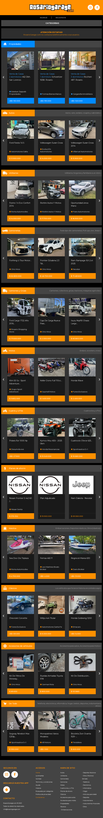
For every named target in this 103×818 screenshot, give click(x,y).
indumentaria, (95, 703)
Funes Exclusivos (79, 392)
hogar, (71, 703)
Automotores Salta (18, 151)
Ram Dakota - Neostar (81, 498)
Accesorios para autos (67, 797)
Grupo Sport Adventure (15, 390)
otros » (98, 706)
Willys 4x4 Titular (48, 618)
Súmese (38, 779)
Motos (62, 785)
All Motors (45, 742)
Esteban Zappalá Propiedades (17, 92)
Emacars (75, 627)
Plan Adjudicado (47, 498)
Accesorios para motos (90, 646)
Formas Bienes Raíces (50, 94)
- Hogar (84, 791)
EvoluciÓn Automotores (46, 150)
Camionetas (64, 779)
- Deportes (85, 797)
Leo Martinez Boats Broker (49, 568)
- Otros (84, 807)
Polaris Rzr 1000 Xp (18, 440)
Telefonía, (41, 703)
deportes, (84, 703)
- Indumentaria (87, 800)
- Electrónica (86, 785)
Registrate (61, 18)
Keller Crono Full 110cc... (51, 380)
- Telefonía (85, 782)
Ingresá (43, 18)
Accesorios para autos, (70, 646)
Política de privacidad (43, 794)
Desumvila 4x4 (16, 449)
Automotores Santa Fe (51, 627)
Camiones (63, 782)
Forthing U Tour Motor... (20, 260)
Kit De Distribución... (80, 676)
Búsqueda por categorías (44, 791)
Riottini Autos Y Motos (50, 203)
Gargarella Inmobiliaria (82, 94)
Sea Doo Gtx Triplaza (19, 558)
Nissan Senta (15, 509)
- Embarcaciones (66, 810)
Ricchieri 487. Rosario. (81, 77)
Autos (62, 773)
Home (38, 773)
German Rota (47, 684)
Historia (38, 788)
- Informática (86, 788)
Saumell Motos (47, 392)
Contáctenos (40, 797)
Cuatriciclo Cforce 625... (81, 440)
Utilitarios (63, 776)
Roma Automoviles (18, 212)
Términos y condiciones (44, 782)
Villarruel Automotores (82, 151)
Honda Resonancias (49, 449)
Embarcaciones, (63, 528)
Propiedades (64, 803)
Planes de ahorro (66, 791)
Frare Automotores (80, 212)
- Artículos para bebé (89, 794)
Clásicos (63, 794)
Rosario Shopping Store (18, 330)
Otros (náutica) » (94, 528)
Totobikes (76, 742)
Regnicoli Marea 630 (80, 558)
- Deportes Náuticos (89, 773)
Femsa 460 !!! (46, 558)
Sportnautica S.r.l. (79, 449)
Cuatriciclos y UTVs (67, 788)
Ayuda (38, 785)
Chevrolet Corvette (18, 618)
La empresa (40, 776)
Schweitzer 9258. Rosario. (51, 77)
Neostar (75, 269)
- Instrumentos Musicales (91, 803)
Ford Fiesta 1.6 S (16, 143)
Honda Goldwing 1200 (81, 618)
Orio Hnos (14, 269)
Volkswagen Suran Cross (51, 143)
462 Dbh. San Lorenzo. (19, 77)
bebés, (77, 703)
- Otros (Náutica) (88, 776)
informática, (62, 703)
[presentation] (3, 77)
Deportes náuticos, (78, 528)
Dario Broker (77, 569)
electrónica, (51, 703)
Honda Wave (77, 380)
